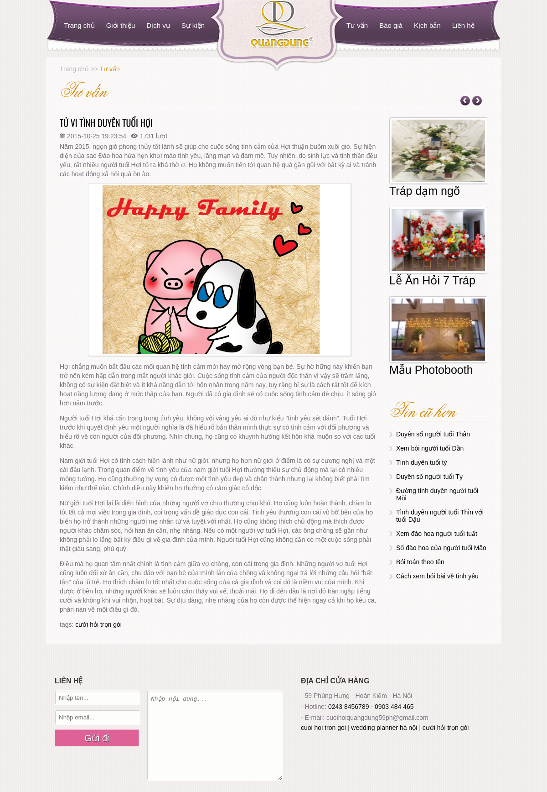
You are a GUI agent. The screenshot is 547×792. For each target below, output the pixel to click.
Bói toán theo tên (420, 562)
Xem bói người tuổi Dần (430, 448)
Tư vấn (357, 25)
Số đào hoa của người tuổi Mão (441, 547)
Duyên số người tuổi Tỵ (429, 476)
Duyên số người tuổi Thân (433, 434)
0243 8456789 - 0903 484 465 (371, 706)
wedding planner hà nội (384, 727)
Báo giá (391, 25)
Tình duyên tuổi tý (421, 462)
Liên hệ (463, 25)
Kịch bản (427, 25)
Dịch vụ (158, 25)
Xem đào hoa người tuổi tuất (436, 533)
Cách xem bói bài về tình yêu (437, 576)
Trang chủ (79, 25)
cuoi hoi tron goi (323, 727)
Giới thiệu (120, 25)
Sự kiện (193, 25)
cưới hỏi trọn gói (98, 624)
